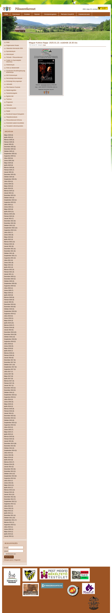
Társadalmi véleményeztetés (14, 126)
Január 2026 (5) (9, 144)
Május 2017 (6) (8, 376)
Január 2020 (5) (9, 302)
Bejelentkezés (9, 557)
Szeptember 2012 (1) (10, 501)
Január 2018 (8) (9, 357)
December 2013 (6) (10, 469)
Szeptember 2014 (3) (10, 450)
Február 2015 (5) (9, 439)
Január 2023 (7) (9, 218)
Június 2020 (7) (8, 290)
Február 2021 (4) (9, 272)
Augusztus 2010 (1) (10, 524)
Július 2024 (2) (8, 181)
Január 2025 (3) (9, 172)
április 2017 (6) (8, 378)
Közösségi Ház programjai (14, 81)
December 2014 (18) (10, 443)
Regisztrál (17, 560)
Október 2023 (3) (9, 197)
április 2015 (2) (8, 434)
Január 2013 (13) (9, 494)
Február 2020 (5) (9, 299)
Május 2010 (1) (8, 531)
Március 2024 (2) (9, 190)
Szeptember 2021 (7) (10, 255)
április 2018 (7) (8, 351)
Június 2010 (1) (8, 529)
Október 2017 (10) (9, 364)
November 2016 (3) (10, 390)
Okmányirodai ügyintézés (50, 14)
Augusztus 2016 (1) (10, 397)
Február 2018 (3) (9, 355)
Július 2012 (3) (8, 506)
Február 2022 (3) (9, 244)
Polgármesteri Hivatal (12, 45)
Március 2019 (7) (9, 325)
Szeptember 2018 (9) (10, 339)
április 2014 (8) (8, 459)
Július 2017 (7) (8, 371)
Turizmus (9, 99)
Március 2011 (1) (9, 522)
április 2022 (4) (8, 239)
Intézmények (10, 54)
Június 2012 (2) (8, 508)
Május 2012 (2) (8, 511)
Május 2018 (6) (8, 348)
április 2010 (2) (8, 534)
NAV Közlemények (11, 75)
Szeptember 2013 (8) (10, 476)
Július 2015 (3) (8, 427)
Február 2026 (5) (9, 142)
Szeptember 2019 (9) (10, 311)
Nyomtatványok (10, 51)
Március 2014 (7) (9, 462)
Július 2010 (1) (8, 527)
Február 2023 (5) (9, 216)
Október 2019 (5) (9, 309)
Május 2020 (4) (8, 293)
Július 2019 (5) (8, 316)
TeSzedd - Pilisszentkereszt (14, 57)
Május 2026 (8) (8, 135)
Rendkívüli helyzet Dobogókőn (15, 114)
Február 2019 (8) (9, 327)
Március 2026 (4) (9, 139)
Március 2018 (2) (9, 353)
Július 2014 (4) (8, 453)
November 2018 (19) (10, 334)
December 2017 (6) (10, 360)
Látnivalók (9, 84)
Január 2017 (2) (9, 385)
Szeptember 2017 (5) (10, 367)
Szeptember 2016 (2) (10, 395)
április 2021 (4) (8, 267)
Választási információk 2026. (14, 48)
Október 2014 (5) (9, 448)
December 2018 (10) (10, 332)
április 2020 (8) (8, 295)
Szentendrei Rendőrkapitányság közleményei (15, 71)
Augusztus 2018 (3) (10, 341)
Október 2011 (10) (9, 517)
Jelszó (6, 551)
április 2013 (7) (8, 487)
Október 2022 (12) (9, 225)
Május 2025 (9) (8, 163)
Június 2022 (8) (8, 235)
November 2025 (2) (10, 149)
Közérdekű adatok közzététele (15, 123)
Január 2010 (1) (9, 536)
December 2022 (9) (10, 221)
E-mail (6, 547)
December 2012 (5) (10, 497)
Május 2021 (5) (8, 265)
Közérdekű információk (84, 14)
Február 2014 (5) (9, 464)
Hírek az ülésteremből (12, 68)
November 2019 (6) (10, 306)
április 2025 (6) (8, 165)
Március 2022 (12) (9, 242)
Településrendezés (11, 117)
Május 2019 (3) (8, 320)
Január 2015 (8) (9, 441)
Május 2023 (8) (8, 209)
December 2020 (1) (10, 276)
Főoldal (6, 14)
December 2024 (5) (10, 174)
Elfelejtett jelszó (8, 560)
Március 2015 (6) (9, 436)
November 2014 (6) (10, 446)
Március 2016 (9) (9, 408)
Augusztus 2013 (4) (10, 478)
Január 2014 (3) (9, 466)
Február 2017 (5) (9, 383)
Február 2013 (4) (9, 492)
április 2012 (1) (8, 513)
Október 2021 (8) (9, 253)
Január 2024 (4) (9, 193)
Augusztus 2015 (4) (10, 425)
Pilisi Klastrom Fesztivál (13, 87)
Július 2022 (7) (8, 232)
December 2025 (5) (10, 146)
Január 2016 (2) (9, 413)
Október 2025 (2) (9, 151)
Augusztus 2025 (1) (10, 156)
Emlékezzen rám (10, 554)
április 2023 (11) (9, 211)
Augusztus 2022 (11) (10, 230)
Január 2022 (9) (9, 246)
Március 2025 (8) (9, 167)
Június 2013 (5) (8, 483)
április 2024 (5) (8, 188)
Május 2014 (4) (8, 457)
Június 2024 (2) (8, 184)
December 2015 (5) (10, 415)
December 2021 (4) (10, 248)
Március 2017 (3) (9, 381)
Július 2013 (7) (8, 480)
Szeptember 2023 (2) (10, 200)
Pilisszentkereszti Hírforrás (14, 120)
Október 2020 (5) (9, 281)
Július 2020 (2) (8, 288)
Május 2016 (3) (8, 404)
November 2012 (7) (10, 499)
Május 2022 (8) (8, 237)
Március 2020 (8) (9, 297)
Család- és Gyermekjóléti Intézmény (13, 61)
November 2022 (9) (10, 223)
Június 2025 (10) (9, 160)
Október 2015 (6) (9, 420)
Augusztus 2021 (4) (10, 258)
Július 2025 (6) (8, 158)
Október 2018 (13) (9, 337)
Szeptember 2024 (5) (10, 179)
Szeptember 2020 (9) (10, 283)
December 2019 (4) (10, 304)
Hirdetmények (10, 65)
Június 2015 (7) (8, 429)
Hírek (7, 42)
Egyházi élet (9, 96)
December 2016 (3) (10, 388)
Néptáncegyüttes (11, 90)
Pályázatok (37, 14)
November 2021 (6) (10, 251)
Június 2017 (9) (8, 374)
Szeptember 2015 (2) (10, 422)
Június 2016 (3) (8, 402)
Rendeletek (27, 14)
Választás (9, 105)
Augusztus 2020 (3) (10, 286)
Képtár (8, 111)
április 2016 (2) (8, 406)
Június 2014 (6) (8, 455)
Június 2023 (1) (8, 207)
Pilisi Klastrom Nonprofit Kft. (67, 14)
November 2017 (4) (10, 362)
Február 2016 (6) (9, 411)
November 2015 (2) (10, 418)
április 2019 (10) (9, 323)
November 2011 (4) (10, 515)
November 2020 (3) (10, 279)
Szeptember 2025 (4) (10, 153)
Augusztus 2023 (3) (10, 202)
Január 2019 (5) (9, 330)
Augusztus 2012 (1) (10, 504)
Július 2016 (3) (8, 399)
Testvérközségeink (11, 93)
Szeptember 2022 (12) (10, 228)
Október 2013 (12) (9, 473)
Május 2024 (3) (8, 186)
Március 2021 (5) (9, 269)
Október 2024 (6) (9, 177)
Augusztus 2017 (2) (10, 369)
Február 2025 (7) (9, 170)
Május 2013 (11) (9, 485)
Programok (9, 102)
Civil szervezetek (11, 108)
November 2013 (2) (10, 471)
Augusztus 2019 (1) (10, 313)
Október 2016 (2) (9, 392)
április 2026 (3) (8, 137)
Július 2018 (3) (8, 344)
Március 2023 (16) (9, 214)
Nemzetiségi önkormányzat (14, 78)
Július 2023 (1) (8, 204)
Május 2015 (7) (8, 432)
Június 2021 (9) (8, 262)
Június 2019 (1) (8, 318)
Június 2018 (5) (8, 346)
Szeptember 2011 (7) (10, 520)
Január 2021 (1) (9, 274)
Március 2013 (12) (9, 490)
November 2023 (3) (10, 195)
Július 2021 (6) (8, 260)
